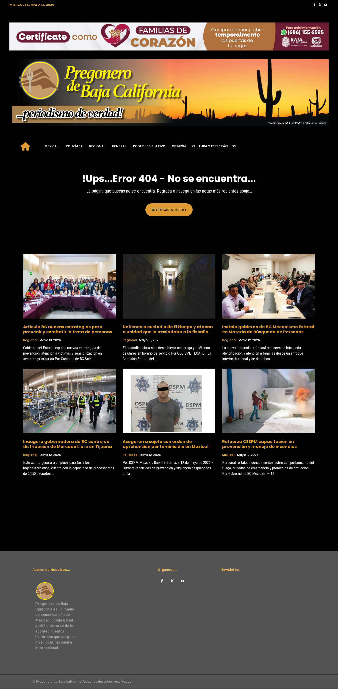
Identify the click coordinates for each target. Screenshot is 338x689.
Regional (30, 340)
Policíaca (130, 455)
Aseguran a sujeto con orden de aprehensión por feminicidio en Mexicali (166, 444)
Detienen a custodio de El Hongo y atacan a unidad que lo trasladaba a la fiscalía (168, 329)
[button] (323, 146)
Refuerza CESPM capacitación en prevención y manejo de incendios (259, 444)
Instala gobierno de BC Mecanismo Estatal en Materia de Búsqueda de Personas (268, 329)
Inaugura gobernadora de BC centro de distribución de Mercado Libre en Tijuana (67, 444)
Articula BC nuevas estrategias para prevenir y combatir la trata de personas (67, 329)
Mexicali (228, 455)
